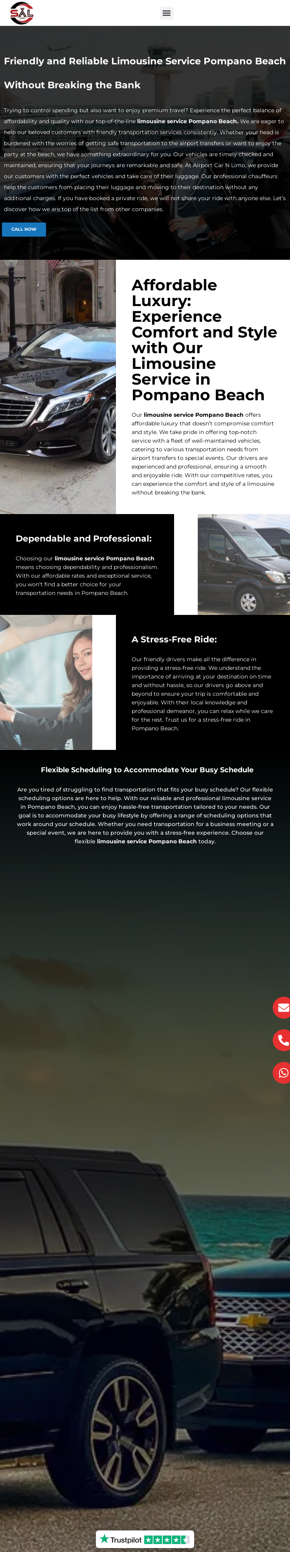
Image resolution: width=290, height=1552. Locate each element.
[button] (166, 13)
